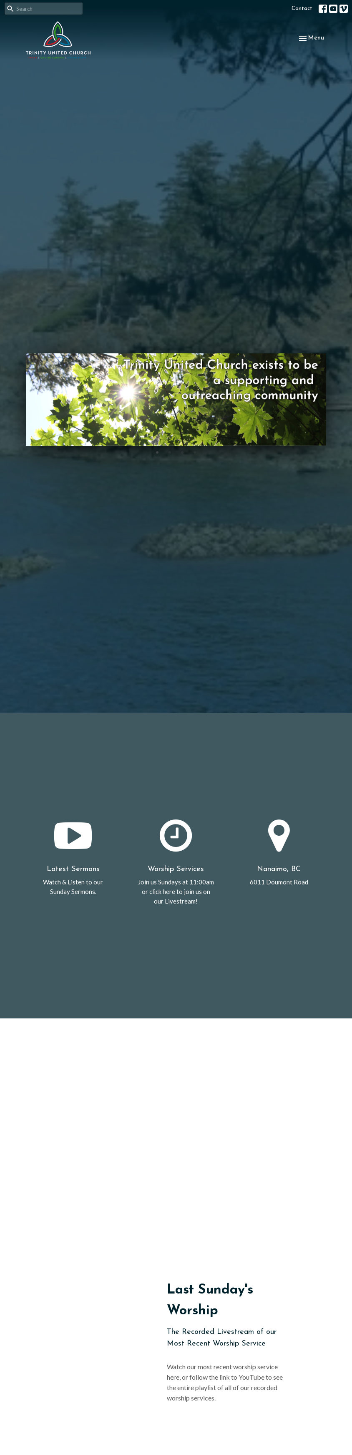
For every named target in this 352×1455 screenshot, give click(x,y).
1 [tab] (157, 452)
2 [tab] (170, 452)
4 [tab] (195, 452)
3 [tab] (182, 452)
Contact (302, 8)
